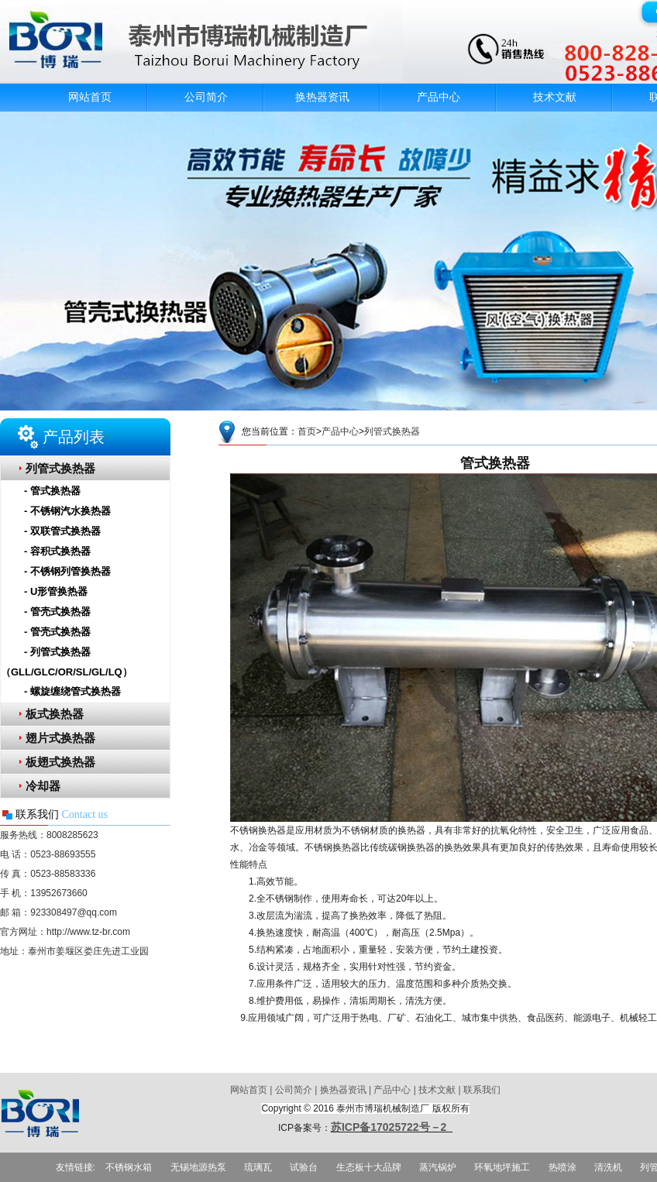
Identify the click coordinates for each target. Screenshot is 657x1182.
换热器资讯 (322, 97)
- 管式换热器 (52, 491)
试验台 (304, 1167)
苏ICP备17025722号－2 (391, 1127)
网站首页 (90, 97)
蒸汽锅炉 (437, 1167)
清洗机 (608, 1167)
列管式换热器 (60, 468)
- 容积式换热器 (57, 551)
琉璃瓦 (258, 1167)
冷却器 (43, 786)
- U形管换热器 (56, 591)
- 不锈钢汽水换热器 (67, 511)
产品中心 (438, 97)
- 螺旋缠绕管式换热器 (72, 691)
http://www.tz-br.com (88, 931)
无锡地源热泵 (198, 1167)
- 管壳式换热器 (57, 611)
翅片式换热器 (60, 738)
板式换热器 (55, 714)
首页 (307, 431)
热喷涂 (562, 1167)
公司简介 (206, 97)
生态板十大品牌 (368, 1167)
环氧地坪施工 (502, 1167)
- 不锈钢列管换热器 (67, 571)
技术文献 (554, 97)
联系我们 (481, 1089)
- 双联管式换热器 (62, 531)
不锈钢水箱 (128, 1167)
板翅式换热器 (60, 762)
